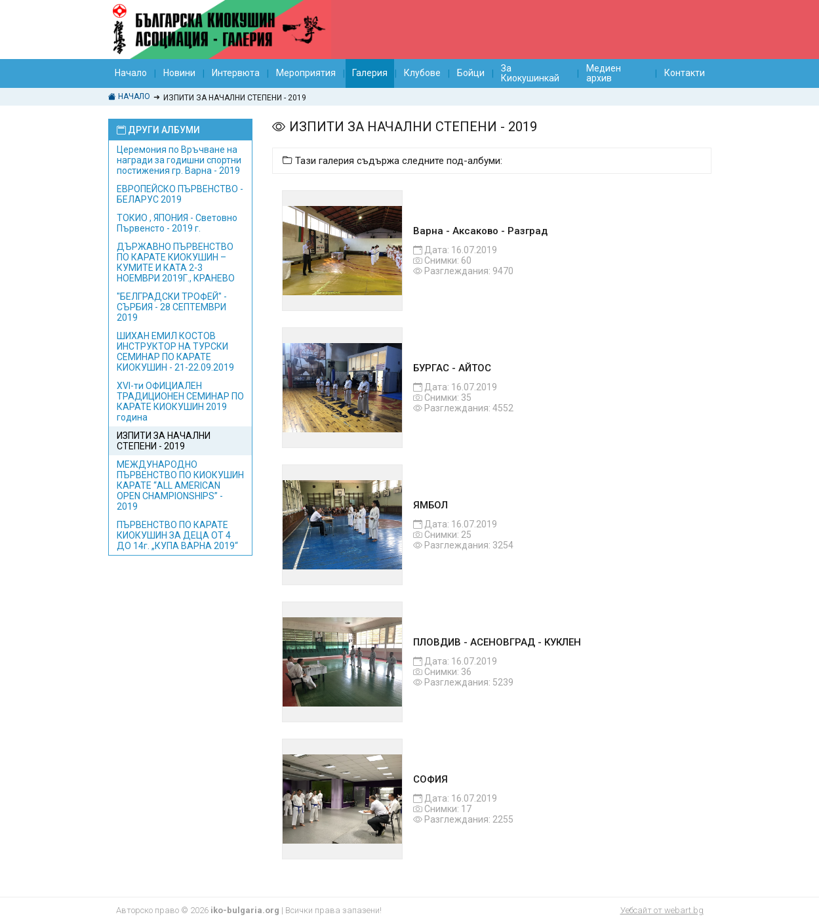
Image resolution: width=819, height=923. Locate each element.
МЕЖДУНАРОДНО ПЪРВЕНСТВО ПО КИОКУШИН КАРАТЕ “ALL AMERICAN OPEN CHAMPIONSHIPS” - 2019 (180, 485)
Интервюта (236, 73)
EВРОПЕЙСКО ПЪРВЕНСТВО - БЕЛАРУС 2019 (180, 194)
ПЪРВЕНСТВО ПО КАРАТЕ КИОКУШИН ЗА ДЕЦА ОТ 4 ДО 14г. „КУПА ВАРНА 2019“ (177, 535)
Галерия (370, 73)
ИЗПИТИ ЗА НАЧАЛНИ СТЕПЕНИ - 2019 (163, 440)
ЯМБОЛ (430, 505)
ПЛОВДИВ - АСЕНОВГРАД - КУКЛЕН (497, 642)
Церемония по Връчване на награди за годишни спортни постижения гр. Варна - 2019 (179, 160)
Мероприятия (306, 73)
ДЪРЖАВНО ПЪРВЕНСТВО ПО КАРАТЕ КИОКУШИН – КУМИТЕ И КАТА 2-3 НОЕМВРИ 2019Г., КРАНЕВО (176, 262)
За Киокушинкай (530, 73)
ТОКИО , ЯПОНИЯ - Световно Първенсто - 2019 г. (177, 223)
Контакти (684, 73)
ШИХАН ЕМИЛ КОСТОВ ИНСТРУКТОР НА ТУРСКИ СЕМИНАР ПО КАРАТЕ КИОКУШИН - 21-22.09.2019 (175, 352)
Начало (131, 73)
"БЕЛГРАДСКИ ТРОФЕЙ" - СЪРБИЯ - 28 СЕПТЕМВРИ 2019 (172, 307)
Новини (179, 73)
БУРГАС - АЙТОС (452, 368)
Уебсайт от (662, 910)
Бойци (471, 73)
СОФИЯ (430, 779)
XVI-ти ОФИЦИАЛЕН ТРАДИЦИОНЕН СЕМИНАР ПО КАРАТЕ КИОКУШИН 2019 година (180, 401)
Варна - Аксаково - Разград (480, 231)
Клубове (422, 73)
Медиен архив (603, 73)
